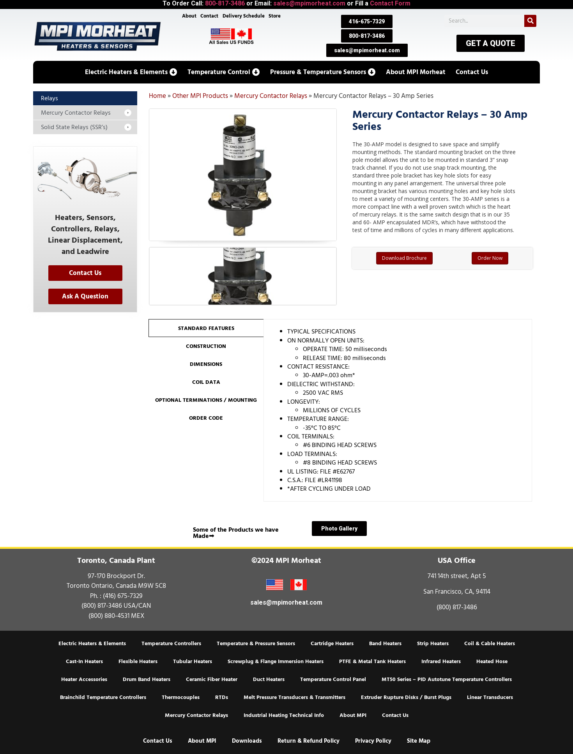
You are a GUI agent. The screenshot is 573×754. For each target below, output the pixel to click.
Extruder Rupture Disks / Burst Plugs (406, 697)
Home (157, 95)
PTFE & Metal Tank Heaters (372, 661)
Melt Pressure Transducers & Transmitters (294, 697)
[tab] (206, 328)
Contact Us (395, 715)
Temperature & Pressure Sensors (256, 643)
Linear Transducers (490, 697)
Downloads (247, 741)
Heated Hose (492, 661)
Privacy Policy (373, 741)
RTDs (221, 697)
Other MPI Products (200, 95)
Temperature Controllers (171, 643)
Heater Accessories (84, 679)
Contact (209, 16)
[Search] (530, 21)
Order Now (490, 258)
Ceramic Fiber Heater (211, 679)
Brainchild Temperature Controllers (103, 697)
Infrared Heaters (441, 661)
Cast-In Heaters (84, 661)
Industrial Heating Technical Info (284, 715)
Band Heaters (385, 643)
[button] (131, 72)
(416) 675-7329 (123, 596)
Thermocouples (181, 697)
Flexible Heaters (137, 661)
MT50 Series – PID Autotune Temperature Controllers (447, 679)
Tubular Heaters (192, 661)
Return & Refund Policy (309, 741)
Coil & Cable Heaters (489, 643)
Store (276, 16)
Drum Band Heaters (146, 679)
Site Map (418, 741)
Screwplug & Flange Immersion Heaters (276, 661)
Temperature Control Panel (333, 679)
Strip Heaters (433, 643)
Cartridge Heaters (332, 643)
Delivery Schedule (244, 16)
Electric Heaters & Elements (92, 643)
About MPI (353, 715)
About (188, 16)
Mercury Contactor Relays (270, 95)
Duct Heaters (269, 679)
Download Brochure (404, 258)
